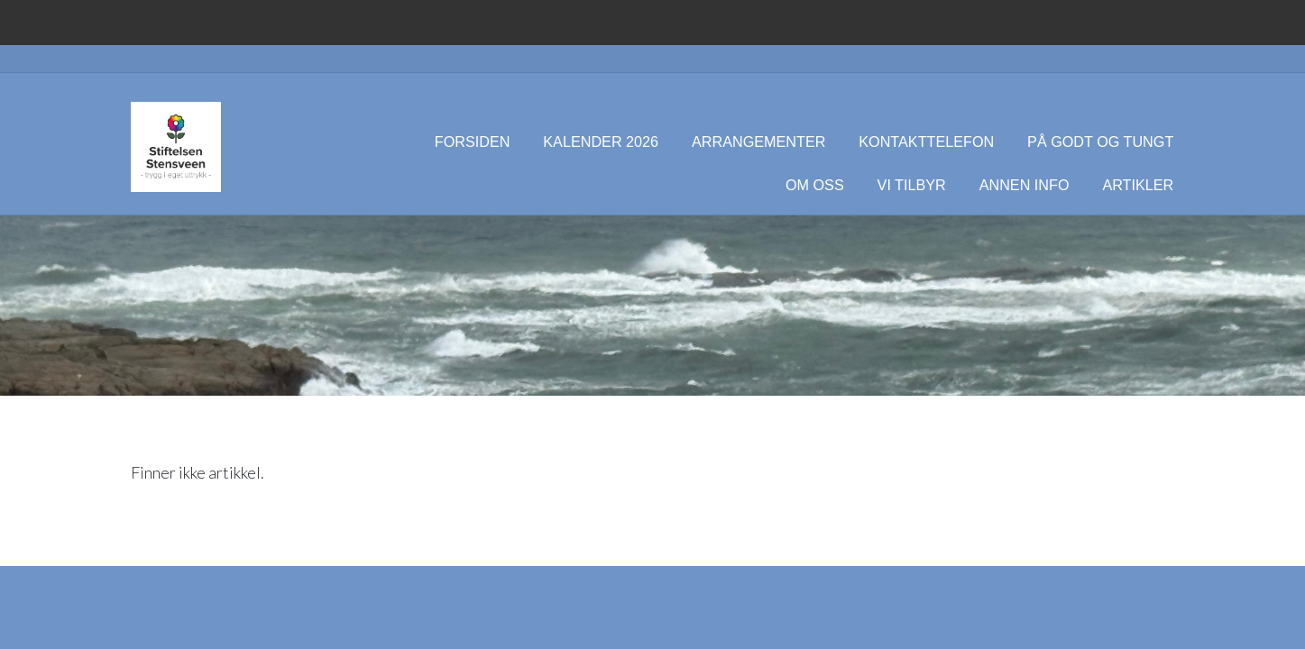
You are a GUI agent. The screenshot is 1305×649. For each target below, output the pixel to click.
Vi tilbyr (912, 185)
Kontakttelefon (926, 141)
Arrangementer (758, 141)
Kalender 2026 (600, 141)
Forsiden (472, 141)
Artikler (1137, 185)
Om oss (815, 185)
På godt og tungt (1100, 141)
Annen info (1024, 185)
